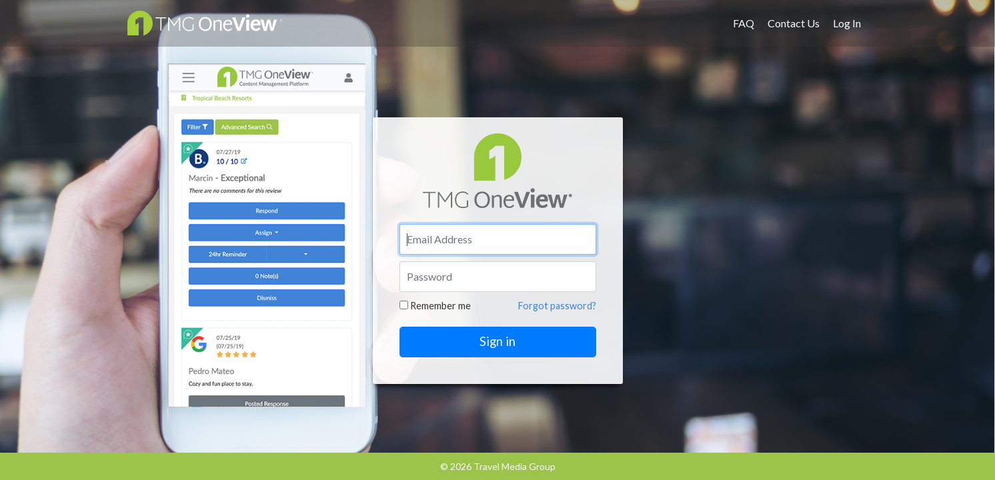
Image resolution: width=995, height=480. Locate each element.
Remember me (435, 305)
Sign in (497, 341)
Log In (847, 23)
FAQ (743, 23)
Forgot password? (557, 305)
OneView (204, 22)
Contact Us (794, 23)
